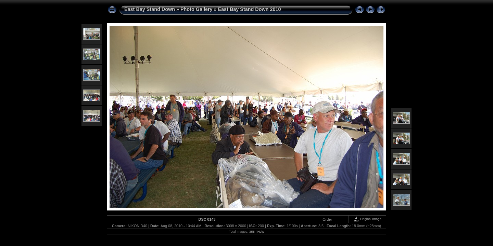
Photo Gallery (196, 9)
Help (260, 231)
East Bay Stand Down (149, 9)
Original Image (367, 219)
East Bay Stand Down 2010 (249, 9)
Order (327, 219)
